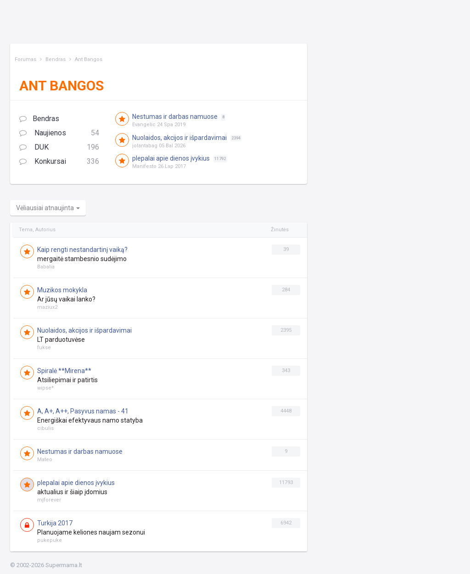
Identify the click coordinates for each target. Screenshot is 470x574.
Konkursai (59, 161)
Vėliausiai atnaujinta (48, 208)
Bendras (39, 118)
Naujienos (59, 133)
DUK (59, 147)
